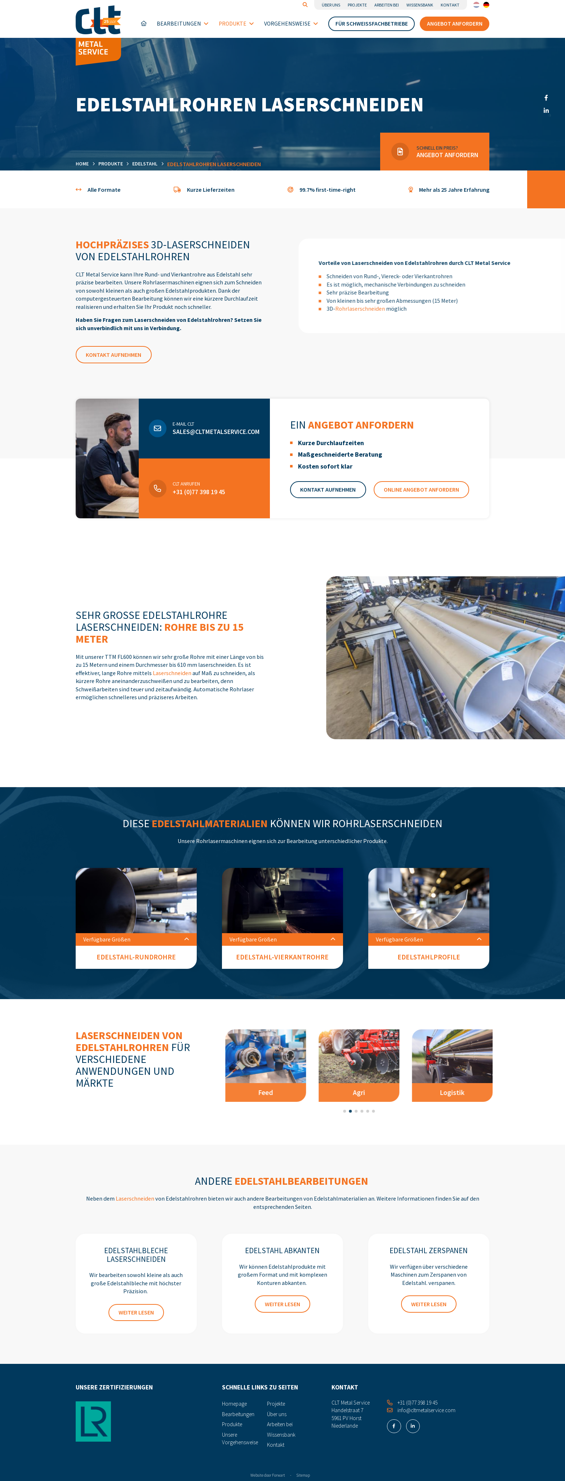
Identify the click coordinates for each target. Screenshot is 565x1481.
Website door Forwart (267, 1475)
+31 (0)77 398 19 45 (199, 513)
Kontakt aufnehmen (113, 354)
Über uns (331, 5)
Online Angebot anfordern (421, 511)
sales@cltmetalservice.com (216, 453)
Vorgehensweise (291, 23)
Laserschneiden (172, 673)
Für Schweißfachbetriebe (371, 23)
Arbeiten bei (386, 5)
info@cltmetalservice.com (421, 1410)
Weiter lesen (136, 1312)
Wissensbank (419, 5)
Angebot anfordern (454, 23)
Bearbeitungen (183, 23)
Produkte (236, 23)
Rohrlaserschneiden (389, 308)
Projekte (357, 5)
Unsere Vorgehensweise (240, 1438)
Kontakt (450, 5)
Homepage (144, 24)
